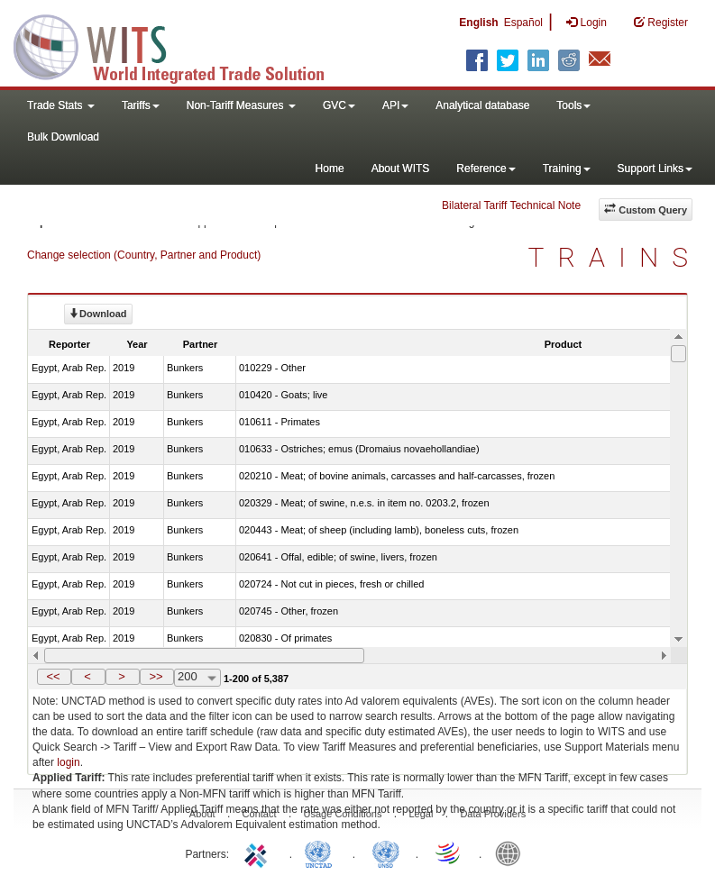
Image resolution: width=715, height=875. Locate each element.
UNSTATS (386, 852)
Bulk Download (63, 137)
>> (155, 676)
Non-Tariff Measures (241, 105)
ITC (259, 852)
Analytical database (482, 105)
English (478, 22)
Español (523, 22)
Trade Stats (61, 105)
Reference (485, 168)
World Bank (512, 852)
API (395, 105)
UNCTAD (322, 852)
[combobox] (197, 678)
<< (53, 676)
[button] (54, 677)
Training (567, 168)
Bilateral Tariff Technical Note (511, 205)
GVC (339, 105)
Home (330, 168)
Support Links (655, 168)
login (68, 762)
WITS (180, 45)
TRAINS (614, 257)
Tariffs (141, 105)
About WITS (400, 168)
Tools (573, 105)
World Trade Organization (449, 852)
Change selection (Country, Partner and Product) (144, 255)
